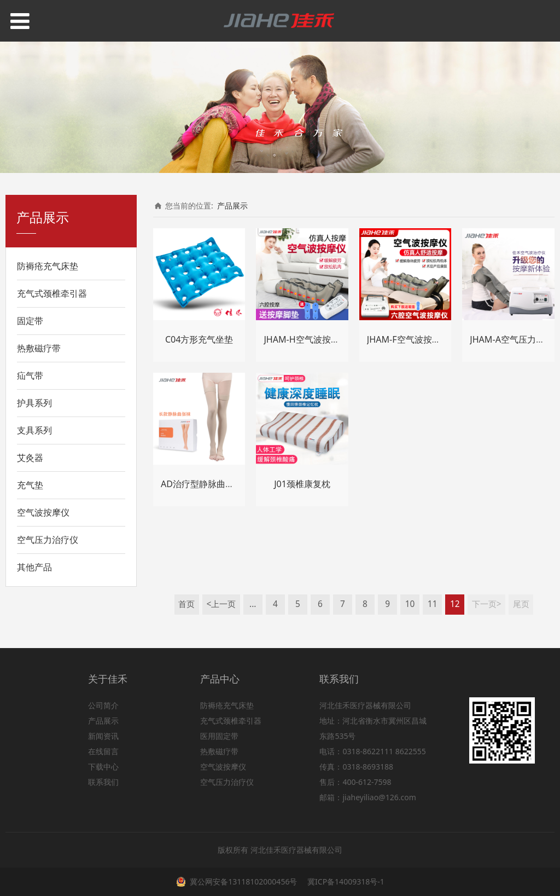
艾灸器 (30, 458)
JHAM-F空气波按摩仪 (408, 339)
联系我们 (103, 782)
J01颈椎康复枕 (302, 484)
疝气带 (30, 375)
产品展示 (232, 205)
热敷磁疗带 (39, 348)
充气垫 (30, 485)
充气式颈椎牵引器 (52, 293)
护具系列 (34, 403)
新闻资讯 (103, 736)
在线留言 (103, 751)
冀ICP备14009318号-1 (344, 881)
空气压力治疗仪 (47, 540)
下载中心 (103, 766)
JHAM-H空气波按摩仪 (306, 339)
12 (455, 604)
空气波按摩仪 (43, 512)
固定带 (30, 321)
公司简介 (103, 705)
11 (433, 604)
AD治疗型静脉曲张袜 (202, 484)
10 (410, 604)
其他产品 (34, 567)
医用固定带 (219, 736)
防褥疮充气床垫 (47, 266)
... (252, 604)
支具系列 (34, 430)
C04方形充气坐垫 (199, 339)
